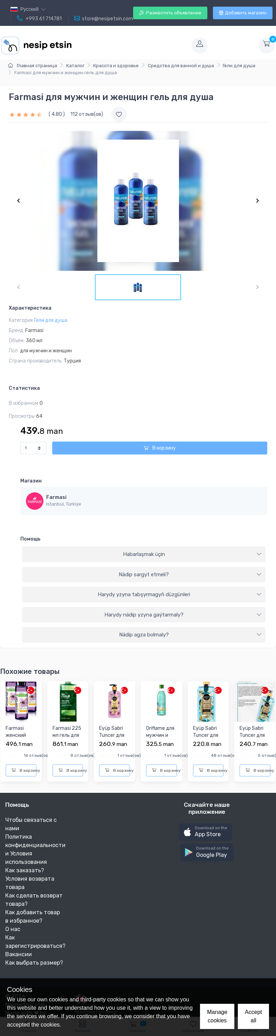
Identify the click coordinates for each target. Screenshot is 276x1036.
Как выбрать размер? (34, 962)
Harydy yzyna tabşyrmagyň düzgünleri (180, 594)
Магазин (31, 481)
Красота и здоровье (116, 65)
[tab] (144, 554)
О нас (12, 929)
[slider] (26, 114)
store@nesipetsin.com (103, 18)
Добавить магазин (243, 12)
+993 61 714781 (39, 18)
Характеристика (30, 308)
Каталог (75, 65)
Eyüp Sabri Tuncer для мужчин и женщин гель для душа (114, 742)
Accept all (253, 1016)
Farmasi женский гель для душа (16, 738)
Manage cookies (217, 1016)
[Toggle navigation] (131, 45)
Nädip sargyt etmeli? (190, 574)
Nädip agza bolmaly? (190, 635)
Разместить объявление (170, 12)
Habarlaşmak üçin (192, 554)
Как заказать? (24, 870)
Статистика (24, 388)
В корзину (160, 448)
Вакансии (18, 954)
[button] (205, 832)
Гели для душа (239, 65)
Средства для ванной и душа (181, 65)
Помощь (30, 539)
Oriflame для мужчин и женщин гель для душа (161, 738)
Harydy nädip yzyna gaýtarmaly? (183, 615)
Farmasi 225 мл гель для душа (67, 735)
